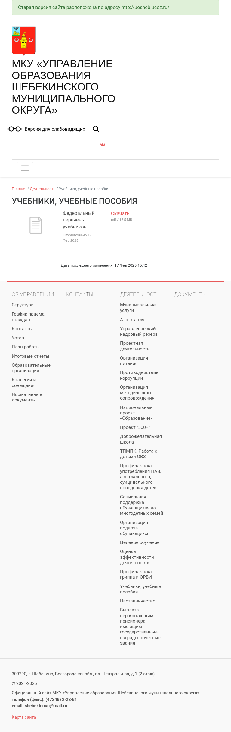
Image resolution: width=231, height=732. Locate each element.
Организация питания (134, 360)
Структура (22, 305)
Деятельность (42, 189)
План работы (26, 347)
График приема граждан (28, 316)
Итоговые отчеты (30, 356)
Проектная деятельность (134, 346)
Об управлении (33, 294)
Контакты (22, 328)
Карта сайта (24, 717)
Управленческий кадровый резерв (139, 331)
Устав (18, 338)
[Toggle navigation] (25, 168)
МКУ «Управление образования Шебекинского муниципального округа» (64, 87)
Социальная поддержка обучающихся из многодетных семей (141, 505)
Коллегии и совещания (24, 382)
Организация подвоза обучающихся (134, 528)
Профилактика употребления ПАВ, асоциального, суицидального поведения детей (140, 476)
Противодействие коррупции (139, 375)
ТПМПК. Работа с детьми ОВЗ (138, 453)
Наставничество (138, 601)
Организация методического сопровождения (137, 393)
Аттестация (132, 319)
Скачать (120, 213)
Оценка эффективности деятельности (137, 557)
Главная (19, 189)
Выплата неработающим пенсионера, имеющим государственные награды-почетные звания (140, 626)
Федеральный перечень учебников (78, 220)
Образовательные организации (31, 368)
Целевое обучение (139, 542)
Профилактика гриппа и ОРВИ (136, 574)
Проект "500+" (135, 427)
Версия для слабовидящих (55, 129)
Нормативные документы (27, 397)
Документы (190, 294)
